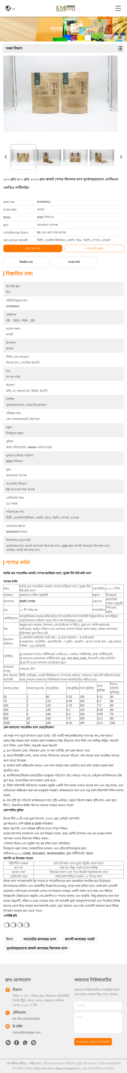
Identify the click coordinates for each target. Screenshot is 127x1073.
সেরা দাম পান (33, 248)
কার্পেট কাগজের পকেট (80, 939)
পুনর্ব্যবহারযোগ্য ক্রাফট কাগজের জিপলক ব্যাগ (36, 948)
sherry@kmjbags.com (27, 1032)
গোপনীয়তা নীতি (16, 1063)
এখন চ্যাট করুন (94, 248)
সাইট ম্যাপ (35, 1063)
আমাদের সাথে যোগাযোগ (93, 1042)
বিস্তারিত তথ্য (26, 262)
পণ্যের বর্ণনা (74, 262)
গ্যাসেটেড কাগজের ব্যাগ (39, 939)
